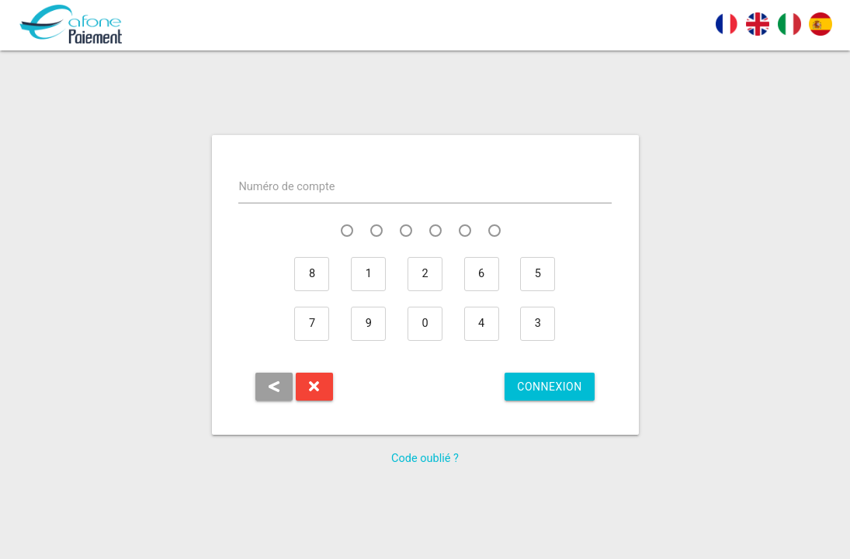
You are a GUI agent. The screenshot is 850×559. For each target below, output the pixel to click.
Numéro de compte (286, 186)
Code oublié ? (425, 458)
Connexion (549, 386)
